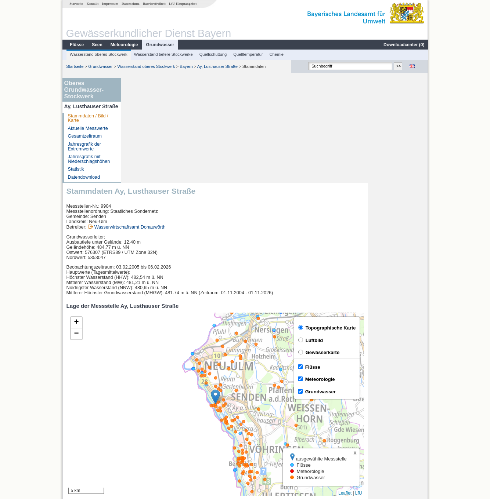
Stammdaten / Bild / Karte (88, 118)
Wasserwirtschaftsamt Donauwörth (190, 122)
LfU (418, 388)
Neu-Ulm (140, 415)
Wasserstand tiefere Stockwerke (163, 54)
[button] (275, 291)
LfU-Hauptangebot (182, 4)
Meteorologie (124, 44)
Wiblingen (141, 439)
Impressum (110, 4)
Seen (96, 44)
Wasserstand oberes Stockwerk (98, 54)
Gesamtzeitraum (84, 136)
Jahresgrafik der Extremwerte (84, 147)
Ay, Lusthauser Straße (217, 66)
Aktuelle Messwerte (88, 128)
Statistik (76, 169)
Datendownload (84, 177)
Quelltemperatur (247, 54)
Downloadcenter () (403, 44)
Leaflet (405, 388)
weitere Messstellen (156, 447)
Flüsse (76, 44)
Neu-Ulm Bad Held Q (153, 431)
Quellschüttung (213, 54)
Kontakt (92, 4)
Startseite (76, 4)
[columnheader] (162, 407)
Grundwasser (160, 44)
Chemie (276, 54)
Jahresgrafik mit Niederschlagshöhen (89, 159)
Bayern (185, 66)
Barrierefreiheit (154, 4)
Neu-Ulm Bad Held (150, 423)
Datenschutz (130, 4)
